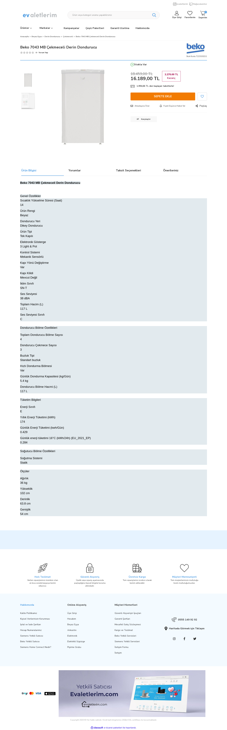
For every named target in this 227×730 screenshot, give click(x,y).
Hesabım (71, 618)
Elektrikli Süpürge (76, 641)
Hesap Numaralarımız (31, 630)
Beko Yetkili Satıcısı (30, 641)
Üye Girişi (72, 613)
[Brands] (46, 28)
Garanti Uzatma (119, 28)
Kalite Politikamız (28, 613)
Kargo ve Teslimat (124, 630)
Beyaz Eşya (73, 624)
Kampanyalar (71, 28)
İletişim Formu (121, 647)
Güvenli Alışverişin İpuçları (128, 613)
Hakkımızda (142, 28)
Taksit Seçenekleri (128, 170)
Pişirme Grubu (74, 647)
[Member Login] (176, 15)
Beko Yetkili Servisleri (125, 635)
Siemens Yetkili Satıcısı (31, 635)
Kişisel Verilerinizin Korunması (35, 618)
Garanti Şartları (122, 618)
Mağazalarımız (200, 4)
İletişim (118, 652)
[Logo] (40, 15)
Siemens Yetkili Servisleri (127, 641)
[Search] (113, 15)
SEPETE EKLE (163, 96)
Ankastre (71, 630)
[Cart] (202, 15)
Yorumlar (75, 170)
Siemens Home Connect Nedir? (35, 647)
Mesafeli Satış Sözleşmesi (128, 624)
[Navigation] (26, 28)
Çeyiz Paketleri (95, 28)
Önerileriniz (170, 170)
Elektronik (72, 635)
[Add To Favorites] (202, 96)
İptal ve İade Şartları (30, 624)
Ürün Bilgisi (28, 170)
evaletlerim (182, 4)
